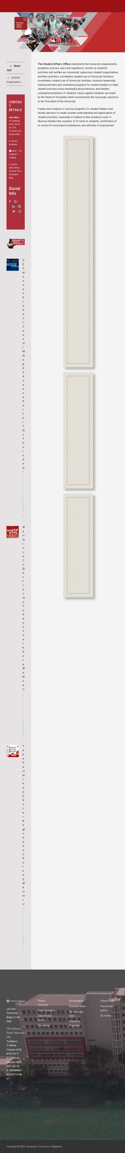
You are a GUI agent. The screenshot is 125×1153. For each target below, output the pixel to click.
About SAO (13, 68)
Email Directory (46, 1010)
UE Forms (105, 1015)
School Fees (107, 1000)
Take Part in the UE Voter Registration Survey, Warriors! (23, 825)
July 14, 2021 (23, 705)
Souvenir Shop (77, 1006)
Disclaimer (44, 1025)
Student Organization (14, 79)
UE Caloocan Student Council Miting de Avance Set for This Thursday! (23, 363)
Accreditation (76, 1000)
